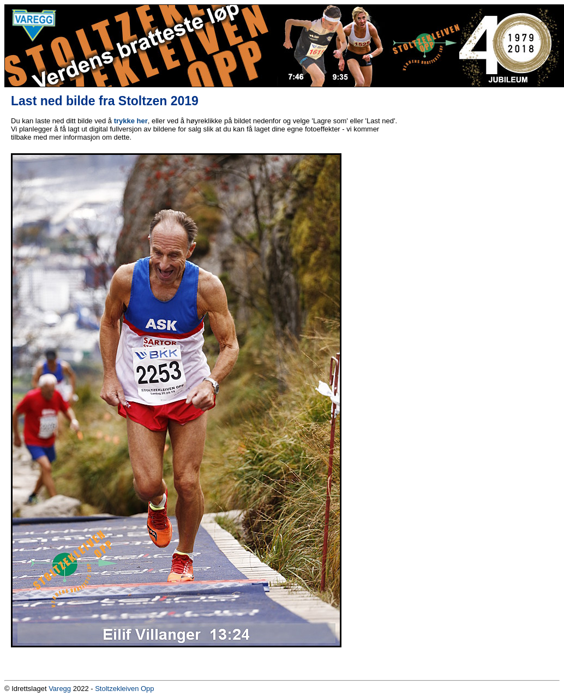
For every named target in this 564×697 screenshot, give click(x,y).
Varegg (60, 688)
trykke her (131, 121)
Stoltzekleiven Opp (124, 688)
